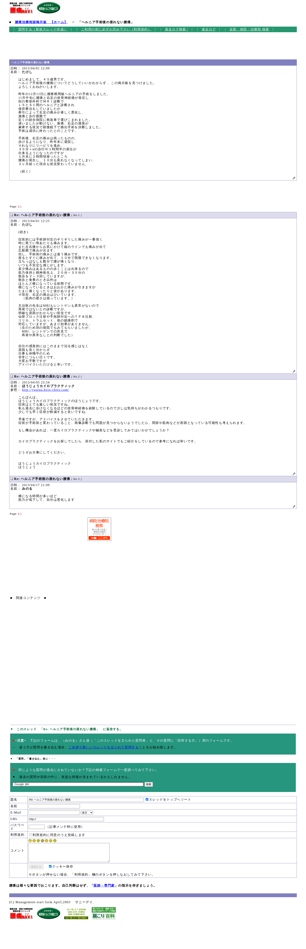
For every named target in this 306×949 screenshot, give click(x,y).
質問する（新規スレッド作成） (42, 29)
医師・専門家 (104, 889)
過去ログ (209, 29)
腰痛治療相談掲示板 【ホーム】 (41, 22)
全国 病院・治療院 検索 (249, 29)
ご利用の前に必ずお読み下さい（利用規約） (116, 29)
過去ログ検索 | (176, 29)
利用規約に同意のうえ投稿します (57, 835)
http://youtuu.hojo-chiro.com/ (45, 389)
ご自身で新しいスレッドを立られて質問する (103, 747)
